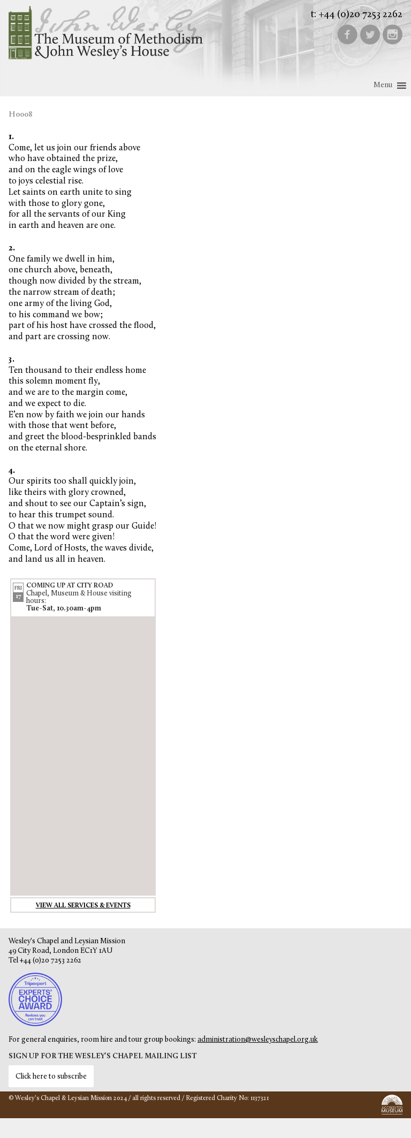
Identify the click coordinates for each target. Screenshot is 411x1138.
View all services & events (83, 906)
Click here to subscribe (51, 1077)
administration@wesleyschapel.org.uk (257, 1040)
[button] (383, 85)
